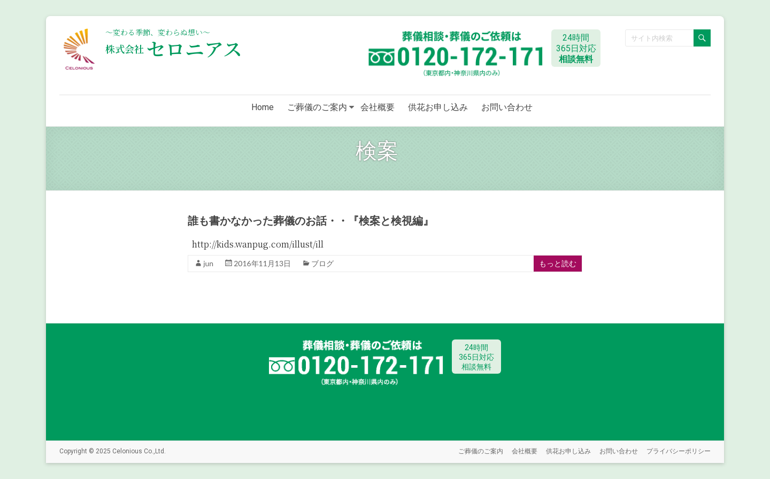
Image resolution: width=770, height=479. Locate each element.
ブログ (322, 263)
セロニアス (173, 48)
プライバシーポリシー (678, 451)
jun (208, 263)
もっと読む (557, 263)
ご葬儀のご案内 (317, 107)
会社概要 (377, 107)
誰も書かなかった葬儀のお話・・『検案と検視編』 (311, 220)
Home (262, 107)
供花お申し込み (438, 107)
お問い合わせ (507, 107)
